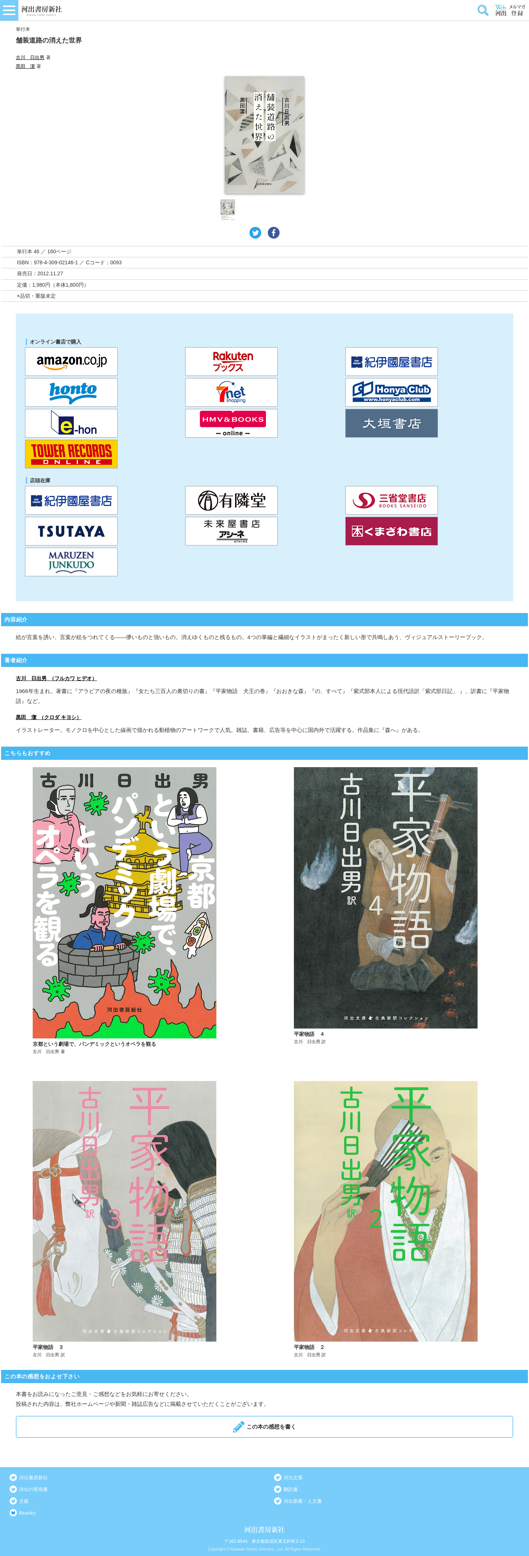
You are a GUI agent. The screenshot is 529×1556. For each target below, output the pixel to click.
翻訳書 (291, 1489)
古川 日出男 (30, 57)
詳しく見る (134, 911)
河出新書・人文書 (303, 1501)
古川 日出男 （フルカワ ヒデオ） (56, 678)
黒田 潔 (25, 66)
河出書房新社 (33, 1477)
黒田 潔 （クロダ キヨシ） (49, 717)
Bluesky (27, 1513)
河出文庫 (293, 1477)
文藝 (24, 1501)
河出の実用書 (33, 1489)
